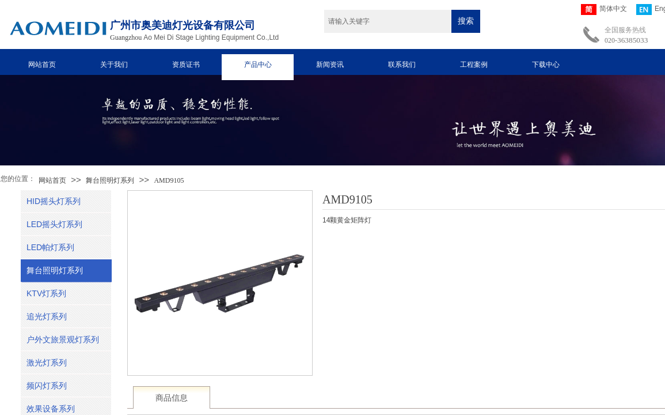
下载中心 (546, 65)
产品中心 (258, 65)
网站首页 (42, 65)
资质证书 (186, 65)
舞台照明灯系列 (110, 180)
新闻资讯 (330, 65)
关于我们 (114, 65)
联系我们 (402, 65)
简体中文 (604, 9)
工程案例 (474, 65)
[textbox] (387, 21)
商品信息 (171, 398)
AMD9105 (169, 180)
